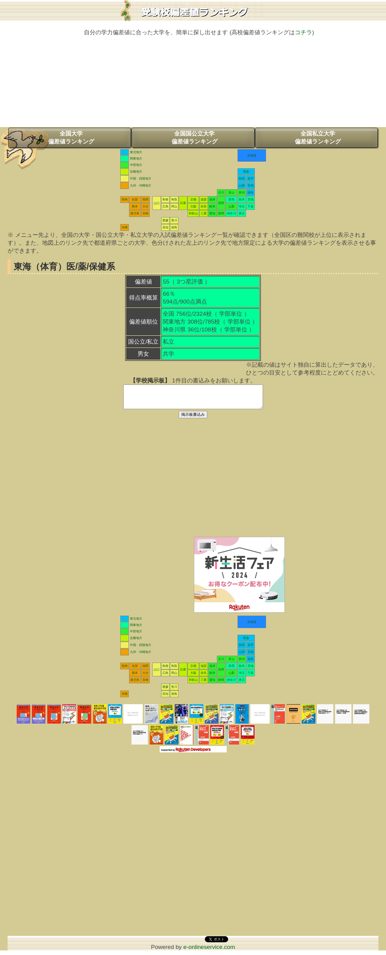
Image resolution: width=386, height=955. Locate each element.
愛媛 (165, 220)
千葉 (251, 206)
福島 (251, 192)
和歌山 (193, 213)
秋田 (242, 178)
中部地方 (136, 164)
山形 (242, 185)
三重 (204, 213)
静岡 (221, 213)
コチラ (303, 32)
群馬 (231, 199)
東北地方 (136, 152)
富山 (231, 192)
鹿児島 (134, 213)
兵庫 (183, 203)
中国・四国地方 (140, 178)
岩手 (251, 178)
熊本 (135, 206)
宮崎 (145, 213)
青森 (246, 171)
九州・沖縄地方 (140, 185)
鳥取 (174, 199)
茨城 (251, 199)
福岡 (145, 199)
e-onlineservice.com (209, 951)
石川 (221, 192)
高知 (165, 227)
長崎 (124, 199)
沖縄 (124, 227)
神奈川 (231, 213)
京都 (193, 199)
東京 (242, 213)
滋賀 (204, 199)
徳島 (174, 227)
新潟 (242, 192)
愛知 (212, 213)
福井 (212, 199)
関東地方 (136, 158)
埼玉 (242, 206)
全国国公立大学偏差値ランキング (194, 137)
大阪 (193, 206)
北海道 (251, 155)
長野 (221, 203)
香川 (174, 220)
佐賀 (135, 199)
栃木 (242, 199)
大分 (145, 206)
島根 (165, 199)
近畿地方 (136, 171)
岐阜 (212, 206)
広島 (165, 206)
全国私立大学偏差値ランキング (318, 137)
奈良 (204, 206)
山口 (157, 203)
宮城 (251, 185)
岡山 (174, 206)
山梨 (231, 206)
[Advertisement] (193, 84)
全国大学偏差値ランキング (71, 137)
